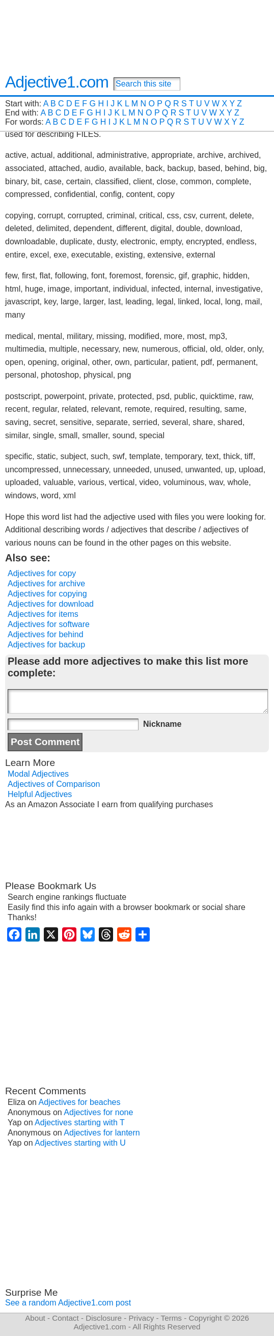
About (35, 1318)
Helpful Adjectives (40, 794)
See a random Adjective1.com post (68, 1302)
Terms (171, 1318)
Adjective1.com (56, 82)
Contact (65, 1318)
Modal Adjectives (38, 774)
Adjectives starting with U (80, 1143)
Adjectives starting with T (80, 1122)
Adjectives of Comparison (54, 784)
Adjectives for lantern (102, 1132)
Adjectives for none (98, 1112)
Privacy (141, 1318)
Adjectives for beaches (80, 1102)
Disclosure (104, 1318)
